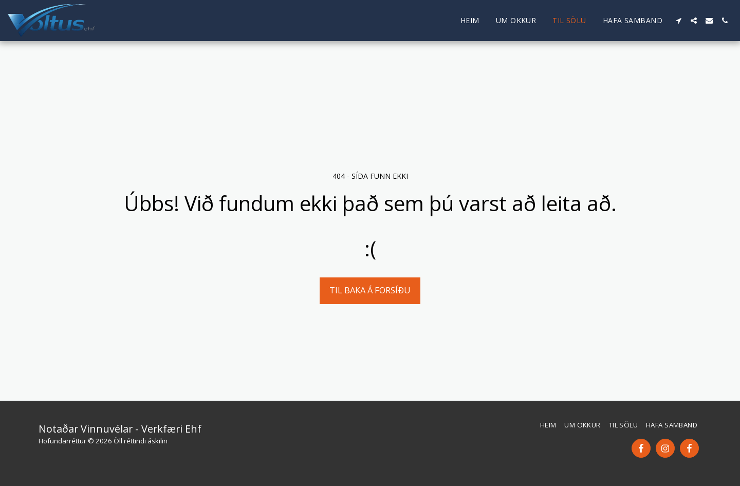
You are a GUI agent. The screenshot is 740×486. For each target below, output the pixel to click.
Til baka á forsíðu (370, 290)
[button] (678, 20)
